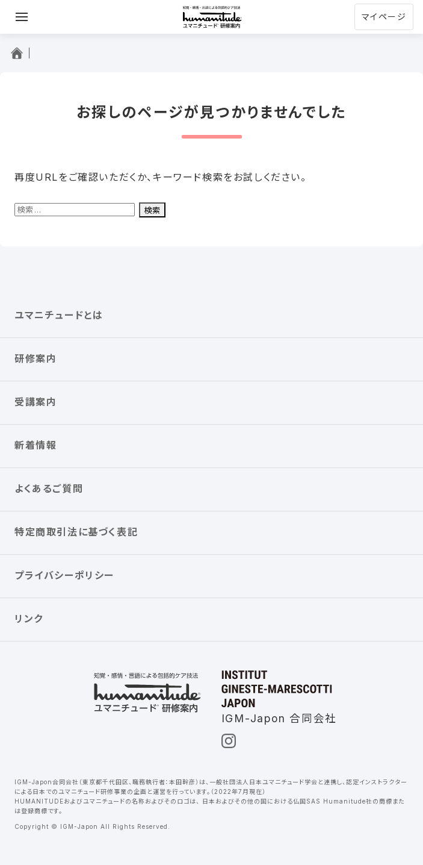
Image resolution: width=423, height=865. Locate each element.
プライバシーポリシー (64, 575)
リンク (28, 619)
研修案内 (35, 358)
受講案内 (35, 402)
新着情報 (35, 445)
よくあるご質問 (48, 488)
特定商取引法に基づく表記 (76, 532)
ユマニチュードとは (58, 315)
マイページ (384, 16)
